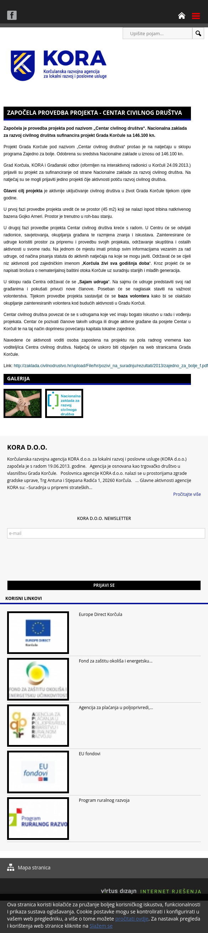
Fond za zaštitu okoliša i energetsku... (116, 661)
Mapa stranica (34, 867)
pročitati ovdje (131, 918)
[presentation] (61, 563)
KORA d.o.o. (27, 447)
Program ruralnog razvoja (104, 800)
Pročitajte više (187, 494)
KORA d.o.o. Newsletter (104, 518)
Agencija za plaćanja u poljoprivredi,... (116, 707)
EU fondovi (90, 754)
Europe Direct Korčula (100, 614)
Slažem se (101, 925)
